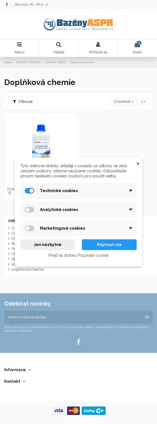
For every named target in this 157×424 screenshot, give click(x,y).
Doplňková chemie (28, 269)
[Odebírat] (147, 317)
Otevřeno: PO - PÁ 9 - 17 (31, 4)
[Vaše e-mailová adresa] (73, 317)
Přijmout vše (109, 244)
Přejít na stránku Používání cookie (78, 255)
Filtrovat (23, 101)
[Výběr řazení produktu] (123, 101)
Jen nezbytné (47, 244)
